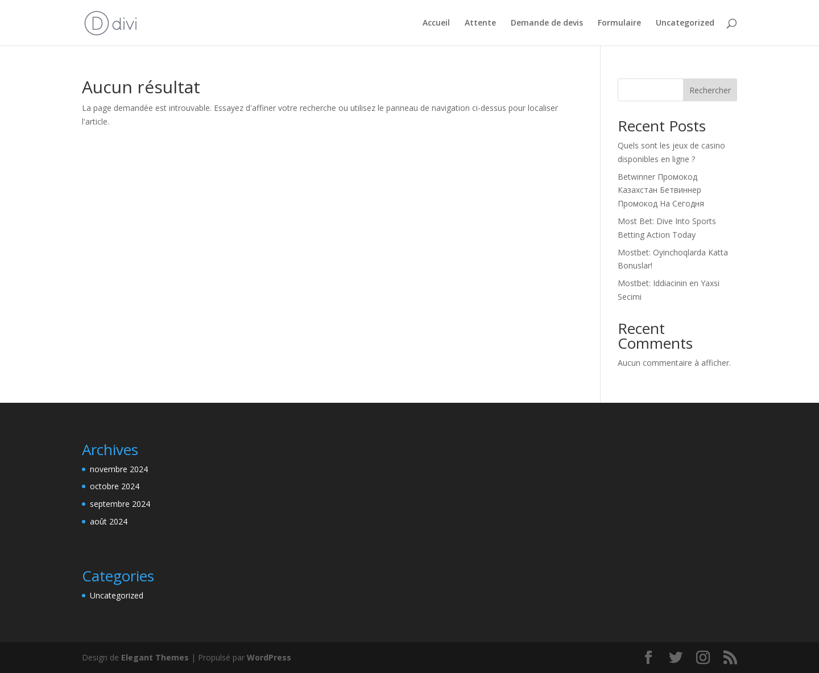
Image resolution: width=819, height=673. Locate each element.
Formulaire (619, 23)
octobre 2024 (114, 486)
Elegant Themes (155, 657)
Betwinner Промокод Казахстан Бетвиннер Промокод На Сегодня (661, 190)
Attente (480, 23)
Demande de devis (547, 23)
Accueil (436, 23)
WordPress (269, 657)
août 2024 (108, 521)
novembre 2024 (119, 469)
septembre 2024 (120, 503)
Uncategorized (685, 23)
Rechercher (710, 90)
